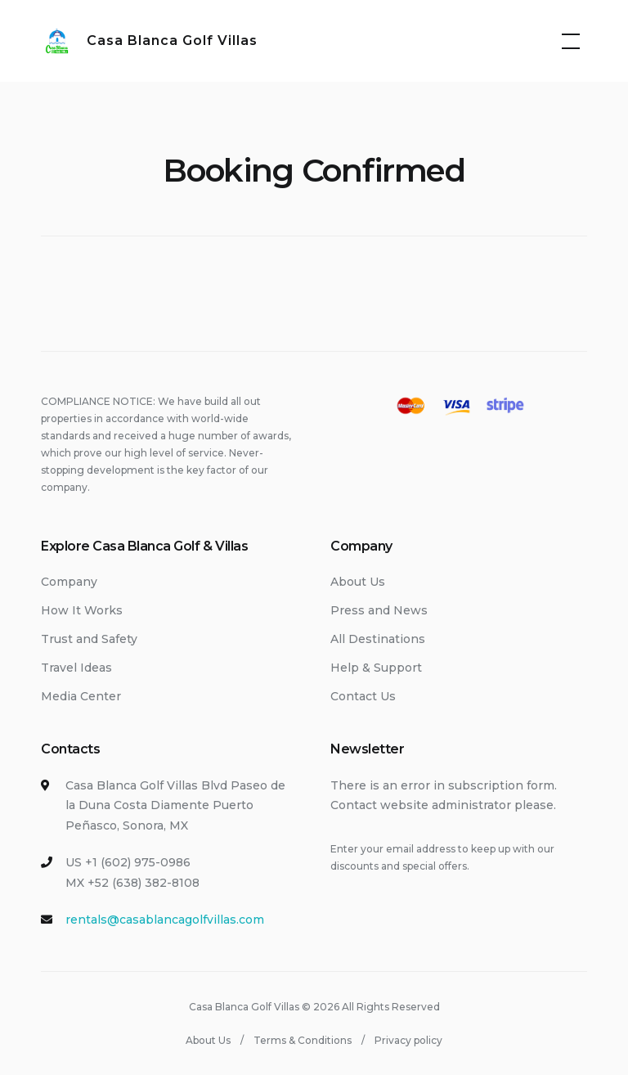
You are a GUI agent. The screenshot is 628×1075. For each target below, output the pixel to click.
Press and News (379, 610)
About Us (357, 581)
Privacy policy (408, 1040)
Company (69, 581)
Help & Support (376, 667)
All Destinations (377, 639)
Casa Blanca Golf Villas (172, 40)
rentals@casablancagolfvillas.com (164, 919)
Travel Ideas (76, 667)
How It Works (82, 610)
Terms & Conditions (302, 1040)
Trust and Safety (89, 639)
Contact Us (363, 696)
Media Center (81, 696)
